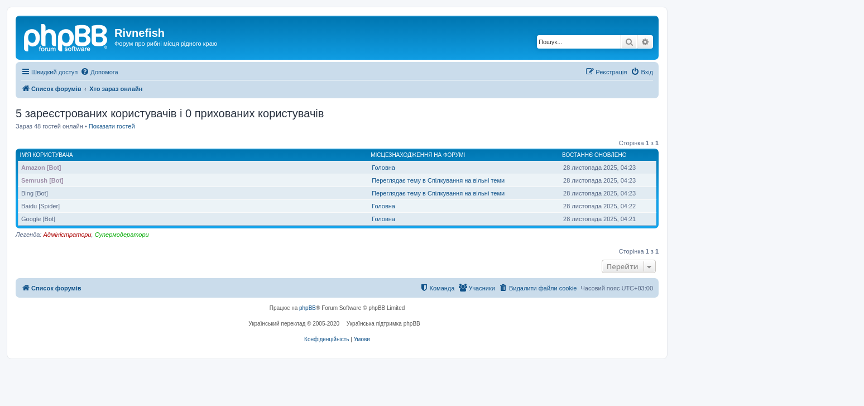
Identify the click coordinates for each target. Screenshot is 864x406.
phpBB (307, 308)
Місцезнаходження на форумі (418, 155)
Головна (383, 167)
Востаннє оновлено (594, 155)
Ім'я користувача (46, 155)
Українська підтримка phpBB (383, 324)
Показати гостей (112, 126)
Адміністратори (67, 234)
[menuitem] (99, 72)
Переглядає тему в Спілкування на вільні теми (438, 180)
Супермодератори (122, 234)
